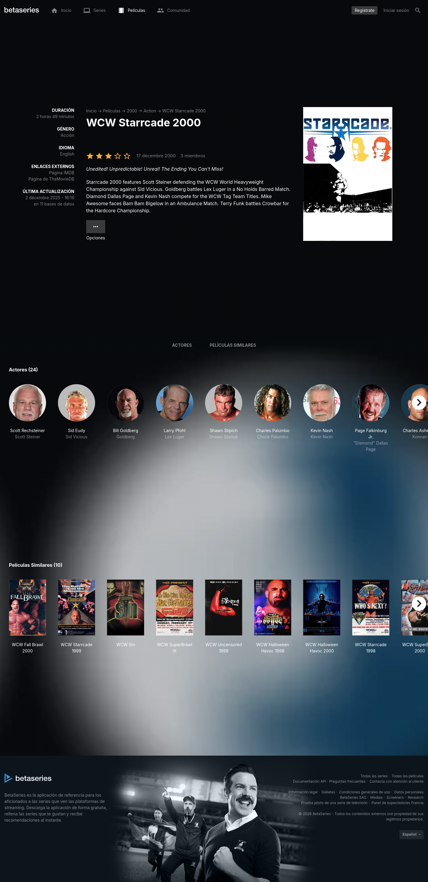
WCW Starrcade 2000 (183, 110)
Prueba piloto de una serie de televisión (334, 803)
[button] (27, 418)
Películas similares (233, 345)
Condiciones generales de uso (364, 792)
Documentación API (309, 781)
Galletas (328, 792)
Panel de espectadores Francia (398, 803)
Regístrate (364, 10)
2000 (132, 110)
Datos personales (409, 792)
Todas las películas (408, 776)
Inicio (91, 110)
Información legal (302, 792)
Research (416, 797)
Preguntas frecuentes (347, 781)
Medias (376, 797)
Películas (111, 110)
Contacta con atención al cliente (396, 781)
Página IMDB (61, 172)
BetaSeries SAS (353, 797)
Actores (182, 345)
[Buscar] (418, 10)
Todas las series (374, 776)
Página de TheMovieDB (51, 178)
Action (150, 110)
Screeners (395, 797)
